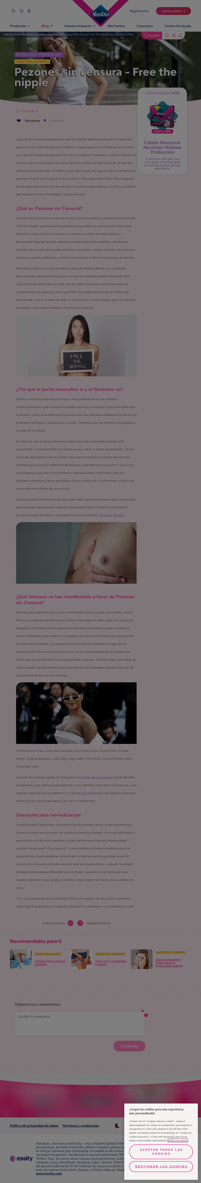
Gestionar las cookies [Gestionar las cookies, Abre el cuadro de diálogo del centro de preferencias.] (161, 1166)
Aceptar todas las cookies (161, 1151)
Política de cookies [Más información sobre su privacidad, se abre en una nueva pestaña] (177, 1140)
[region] (161, 1141)
